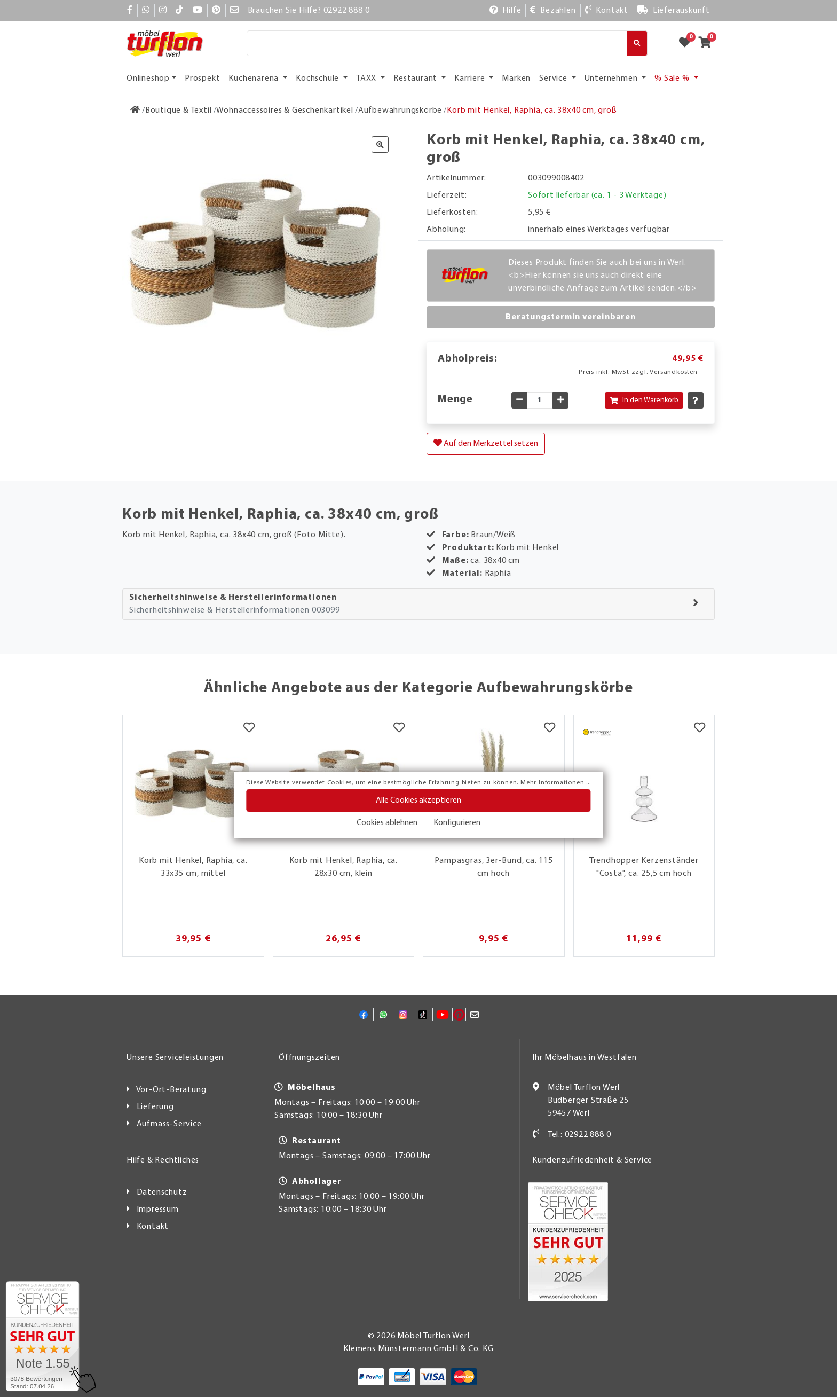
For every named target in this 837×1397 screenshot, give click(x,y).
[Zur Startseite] (135, 110)
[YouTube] (197, 10)
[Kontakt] (607, 10)
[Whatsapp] (146, 10)
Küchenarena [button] (254, 78)
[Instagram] (163, 10)
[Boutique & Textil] (178, 110)
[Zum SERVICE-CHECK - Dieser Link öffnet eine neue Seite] (42, 1336)
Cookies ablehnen (387, 823)
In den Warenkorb (644, 400)
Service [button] (554, 78)
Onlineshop (148, 78)
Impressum (158, 1209)
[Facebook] (130, 10)
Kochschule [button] (318, 78)
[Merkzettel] (249, 728)
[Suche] (437, 43)
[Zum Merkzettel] (688, 43)
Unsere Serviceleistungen (175, 1058)
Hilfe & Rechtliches (163, 1160)
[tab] (418, 604)
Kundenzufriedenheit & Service (592, 1160)
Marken (516, 78)
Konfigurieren (456, 823)
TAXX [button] (367, 78)
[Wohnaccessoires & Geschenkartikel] (284, 110)
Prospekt (202, 78)
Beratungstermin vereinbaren (571, 317)
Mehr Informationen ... (555, 783)
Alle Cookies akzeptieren (418, 800)
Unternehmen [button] (612, 78)
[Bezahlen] (553, 10)
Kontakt (153, 1226)
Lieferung (155, 1107)
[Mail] (234, 10)
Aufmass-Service (169, 1124)
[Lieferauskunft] (673, 10)
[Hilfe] (505, 10)
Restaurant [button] (416, 78)
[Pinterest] (216, 10)
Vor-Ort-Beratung (171, 1090)
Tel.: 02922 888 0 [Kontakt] (579, 1135)
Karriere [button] (470, 78)
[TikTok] (179, 10)
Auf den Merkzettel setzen (485, 443)
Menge (455, 399)
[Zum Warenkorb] (708, 43)
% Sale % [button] (672, 78)
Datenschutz (162, 1192)
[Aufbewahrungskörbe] (400, 110)
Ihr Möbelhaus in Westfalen (584, 1058)
